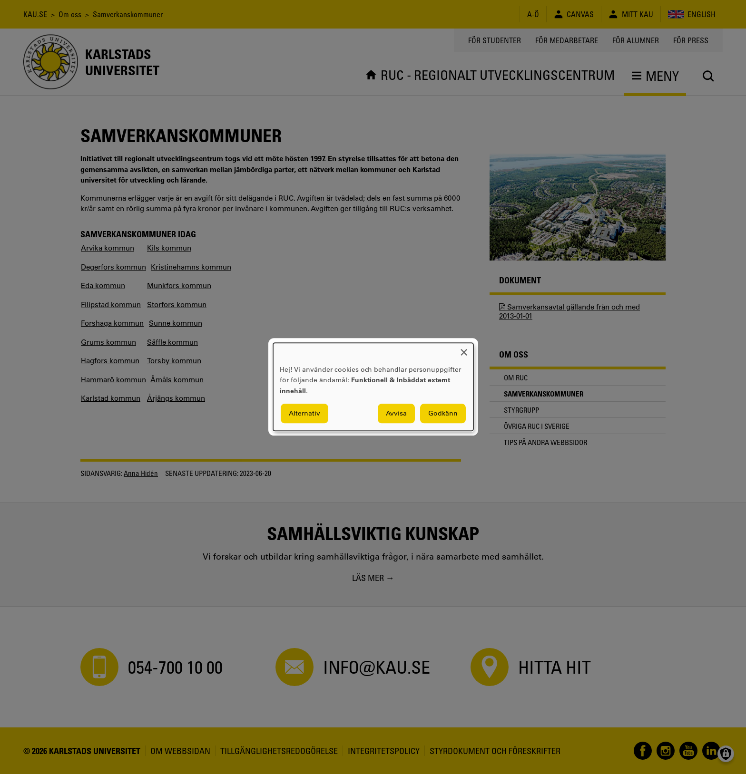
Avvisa (396, 413)
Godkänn (443, 413)
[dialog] (373, 387)
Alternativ (304, 413)
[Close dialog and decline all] (463, 349)
